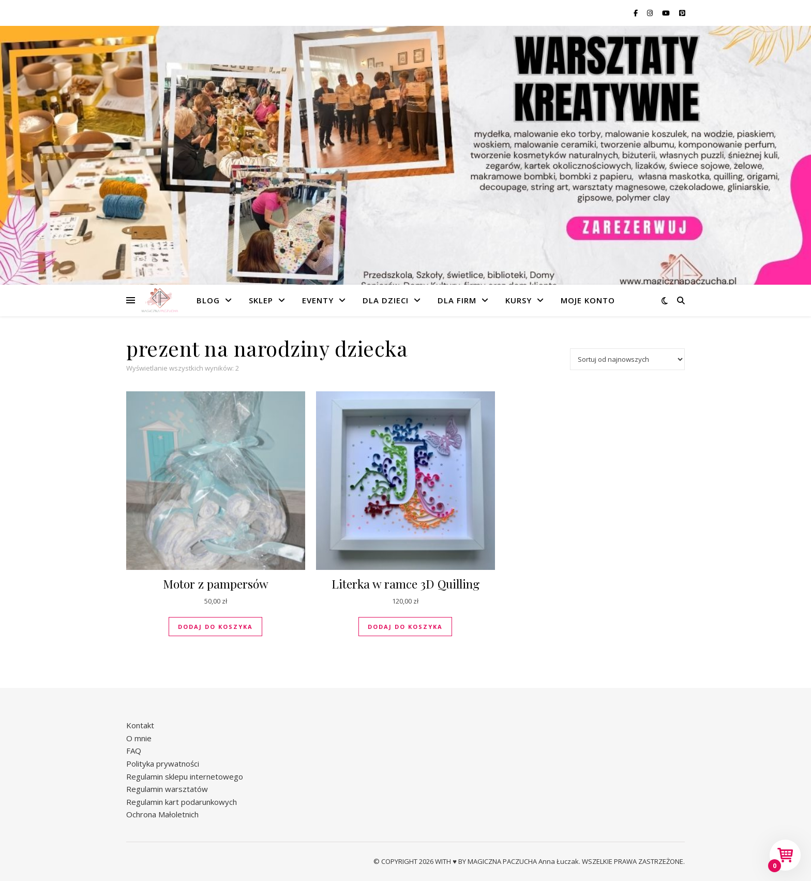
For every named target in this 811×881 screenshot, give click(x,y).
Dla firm (457, 300)
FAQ (133, 750)
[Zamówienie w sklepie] (627, 359)
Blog (208, 300)
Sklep (261, 300)
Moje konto (588, 300)
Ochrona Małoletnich (162, 814)
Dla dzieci (386, 300)
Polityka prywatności (162, 763)
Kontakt (140, 725)
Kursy (518, 300)
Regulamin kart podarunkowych (181, 802)
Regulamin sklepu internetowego (184, 776)
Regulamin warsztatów (167, 789)
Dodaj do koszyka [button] (215, 626)
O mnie (139, 738)
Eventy (318, 300)
